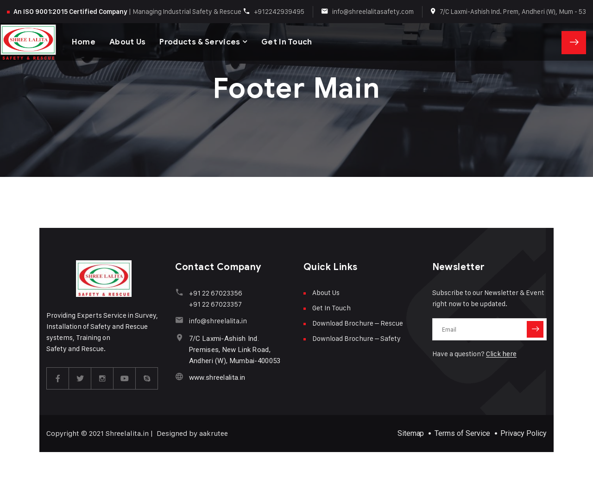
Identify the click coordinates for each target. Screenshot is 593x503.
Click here (501, 353)
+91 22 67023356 (215, 293)
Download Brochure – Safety (356, 338)
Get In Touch (287, 41)
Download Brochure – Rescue (357, 323)
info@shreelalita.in (218, 320)
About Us (127, 41)
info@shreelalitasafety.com (373, 11)
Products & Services (200, 41)
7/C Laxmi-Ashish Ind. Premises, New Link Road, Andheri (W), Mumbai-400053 (235, 349)
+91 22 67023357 (215, 304)
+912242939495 (279, 11)
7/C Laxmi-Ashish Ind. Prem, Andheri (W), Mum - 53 (513, 11)
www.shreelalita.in (217, 377)
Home (83, 41)
